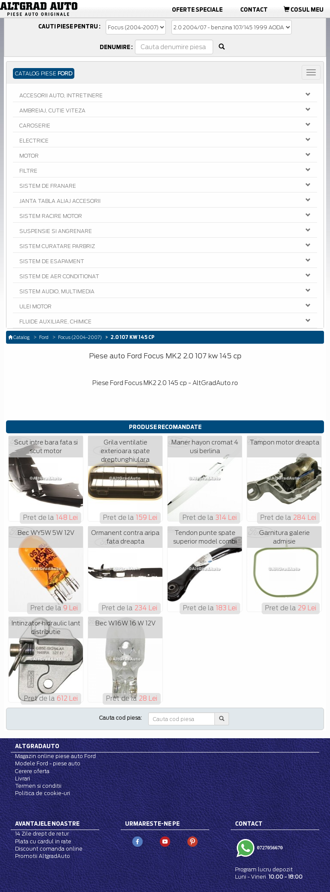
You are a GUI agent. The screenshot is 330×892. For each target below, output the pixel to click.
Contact (254, 9)
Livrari (22, 778)
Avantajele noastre (47, 823)
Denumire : (116, 47)
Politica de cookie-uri (42, 793)
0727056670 (269, 847)
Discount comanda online (48, 848)
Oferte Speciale (197, 9)
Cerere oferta (32, 771)
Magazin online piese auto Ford (55, 756)
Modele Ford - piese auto (47, 763)
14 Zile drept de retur (42, 833)
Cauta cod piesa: (120, 718)
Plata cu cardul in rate (43, 841)
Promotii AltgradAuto (42, 856)
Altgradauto (37, 746)
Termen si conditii (38, 786)
